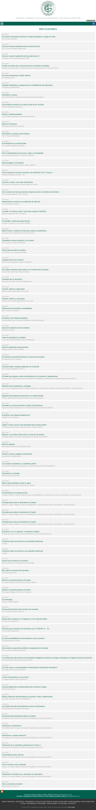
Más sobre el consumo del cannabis (15, 570)
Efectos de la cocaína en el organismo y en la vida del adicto (24, 619)
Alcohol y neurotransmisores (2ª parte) (16, 580)
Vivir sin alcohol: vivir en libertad (14, 764)
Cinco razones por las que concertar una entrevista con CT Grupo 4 (27, 172)
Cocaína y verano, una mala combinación (17, 182)
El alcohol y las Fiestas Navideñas (14, 318)
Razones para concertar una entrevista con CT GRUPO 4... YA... (26, 629)
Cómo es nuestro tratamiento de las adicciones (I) (20, 56)
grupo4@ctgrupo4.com (65, 794)
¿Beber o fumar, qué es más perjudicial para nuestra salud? (24, 425)
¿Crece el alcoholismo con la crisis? (15, 677)
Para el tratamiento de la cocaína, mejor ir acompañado (22, 153)
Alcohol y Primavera (9, 124)
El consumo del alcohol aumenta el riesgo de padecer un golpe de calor (28, 37)
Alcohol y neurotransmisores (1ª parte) (16, 590)
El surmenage (7, 600)
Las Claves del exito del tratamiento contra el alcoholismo (23, 706)
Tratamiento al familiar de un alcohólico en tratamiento (22, 774)
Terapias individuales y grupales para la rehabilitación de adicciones (27, 85)
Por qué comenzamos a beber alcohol (16, 75)
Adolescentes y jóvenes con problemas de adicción (21, 202)
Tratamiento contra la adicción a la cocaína (18, 240)
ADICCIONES (41, 803)
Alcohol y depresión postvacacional (15, 347)
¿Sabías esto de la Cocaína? (13, 260)
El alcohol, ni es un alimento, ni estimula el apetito (20, 532)
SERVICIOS (11, 801)
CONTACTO (72, 803)
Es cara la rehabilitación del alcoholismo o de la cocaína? (23, 638)
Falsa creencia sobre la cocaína (14, 250)
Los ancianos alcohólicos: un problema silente (19, 464)
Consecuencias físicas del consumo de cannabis (20, 609)
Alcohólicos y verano (9, 95)
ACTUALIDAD (62, 803)
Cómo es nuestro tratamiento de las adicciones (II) (21, 46)
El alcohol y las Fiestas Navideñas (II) (16, 415)
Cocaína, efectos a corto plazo (13, 299)
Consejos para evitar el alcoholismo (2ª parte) (19, 512)
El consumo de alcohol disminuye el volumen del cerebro (23, 357)
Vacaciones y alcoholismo (11, 726)
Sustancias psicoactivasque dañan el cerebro (19, 716)
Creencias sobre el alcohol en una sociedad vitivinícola (22, 541)
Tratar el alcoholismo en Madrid (13, 337)
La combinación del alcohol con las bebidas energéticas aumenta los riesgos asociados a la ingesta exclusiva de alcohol (47, 658)
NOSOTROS (20, 801)
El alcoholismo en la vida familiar (14, 143)
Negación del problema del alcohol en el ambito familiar (22, 396)
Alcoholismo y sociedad (11, 473)
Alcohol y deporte (8, 444)
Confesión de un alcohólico (12, 279)
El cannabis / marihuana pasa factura (16, 221)
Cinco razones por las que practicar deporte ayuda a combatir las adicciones (30, 192)
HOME (4, 801)
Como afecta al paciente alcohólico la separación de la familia (25, 648)
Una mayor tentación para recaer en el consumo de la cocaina (25, 270)
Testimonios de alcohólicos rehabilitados (17, 308)
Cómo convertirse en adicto (12, 784)
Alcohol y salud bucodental (12, 114)
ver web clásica (91, 20)
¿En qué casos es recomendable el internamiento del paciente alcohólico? (29, 667)
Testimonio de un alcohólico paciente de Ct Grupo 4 (21, 745)
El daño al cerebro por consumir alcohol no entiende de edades (25, 66)
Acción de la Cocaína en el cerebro (15, 561)
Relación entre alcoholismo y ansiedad (16, 386)
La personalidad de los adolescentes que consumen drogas (24, 687)
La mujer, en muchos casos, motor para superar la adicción (24, 211)
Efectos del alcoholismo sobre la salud (16, 483)
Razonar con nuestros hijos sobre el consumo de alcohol (23, 435)
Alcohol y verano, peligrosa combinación (17, 454)
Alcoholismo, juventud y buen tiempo (15, 134)
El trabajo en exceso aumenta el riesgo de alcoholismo (22, 405)
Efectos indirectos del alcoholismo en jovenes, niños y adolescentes (27, 697)
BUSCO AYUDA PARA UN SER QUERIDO (66, 801)
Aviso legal (71, 807)
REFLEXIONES (52, 803)
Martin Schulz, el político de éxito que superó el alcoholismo (24, 231)
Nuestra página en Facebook (13, 163)
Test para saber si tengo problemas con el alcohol (20, 367)
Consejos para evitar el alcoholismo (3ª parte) (19, 502)
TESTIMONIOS (31, 803)
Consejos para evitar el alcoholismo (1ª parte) (19, 522)
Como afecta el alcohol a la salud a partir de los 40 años (23, 105)
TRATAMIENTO (30, 801)
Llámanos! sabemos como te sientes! (16, 328)
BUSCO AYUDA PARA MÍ (44, 801)
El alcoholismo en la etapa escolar (14, 493)
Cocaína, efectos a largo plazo (13, 289)
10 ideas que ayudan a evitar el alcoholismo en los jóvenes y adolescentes (30, 376)
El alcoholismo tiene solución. (13, 755)
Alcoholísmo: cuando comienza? (14, 735)
